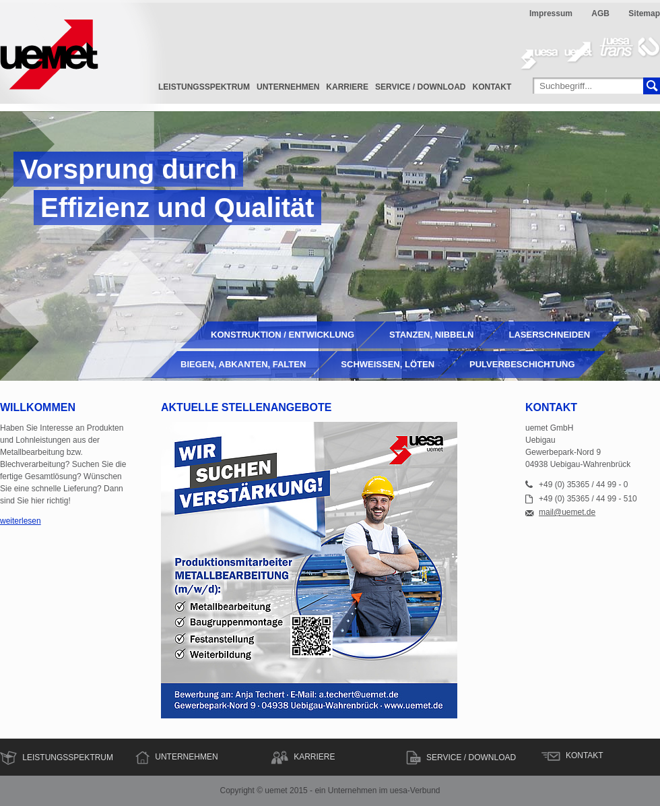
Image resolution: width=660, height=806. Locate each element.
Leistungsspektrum (204, 87)
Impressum (550, 13)
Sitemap (644, 13)
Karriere (347, 87)
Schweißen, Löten (387, 364)
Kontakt (492, 87)
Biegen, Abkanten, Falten (243, 364)
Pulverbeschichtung (522, 364)
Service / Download (420, 87)
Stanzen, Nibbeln (431, 335)
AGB (600, 13)
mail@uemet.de (567, 512)
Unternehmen (288, 87)
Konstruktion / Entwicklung (282, 335)
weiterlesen (20, 521)
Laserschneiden (549, 335)
